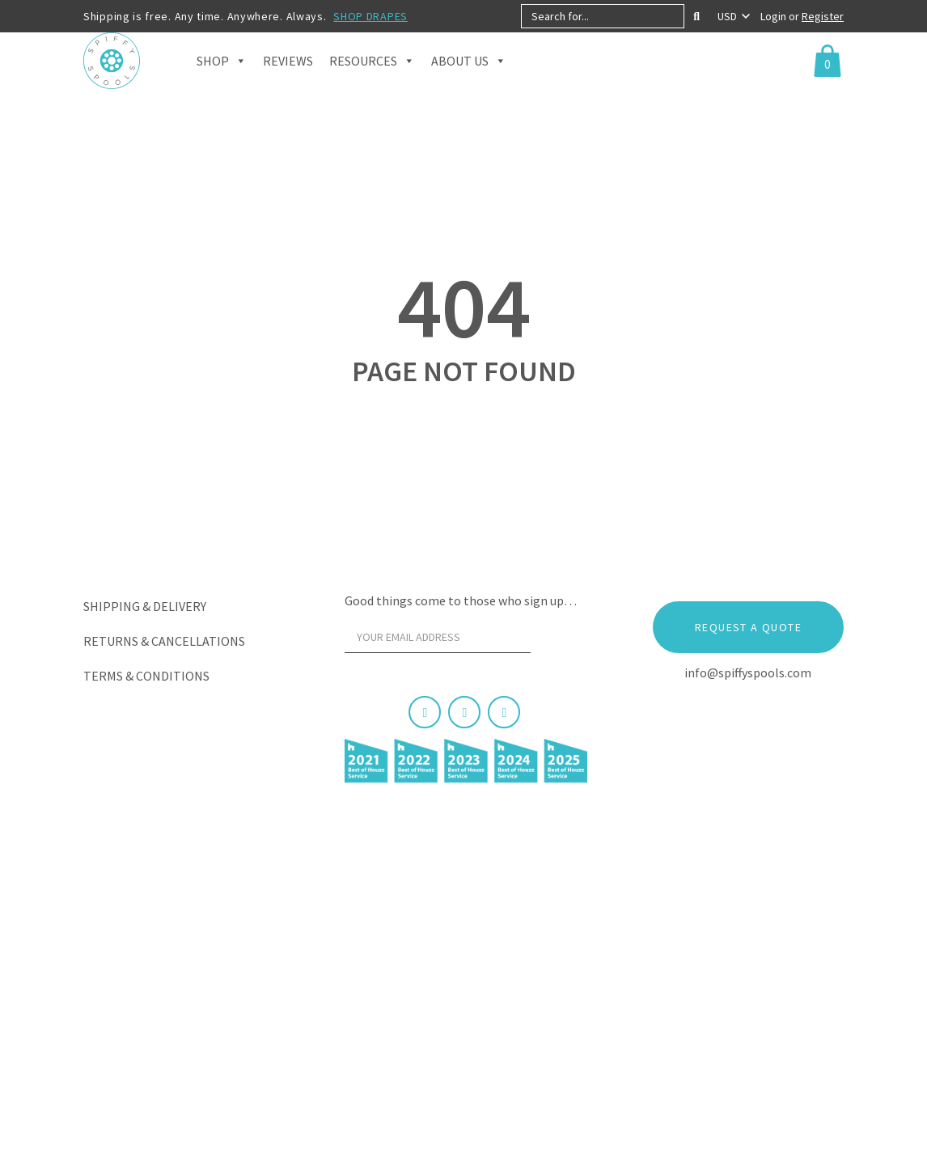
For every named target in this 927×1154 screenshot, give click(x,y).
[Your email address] (438, 637)
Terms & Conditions (146, 676)
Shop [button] (222, 80)
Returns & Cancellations (164, 641)
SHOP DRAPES (370, 16)
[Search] (696, 16)
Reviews (288, 81)
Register (823, 16)
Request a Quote (748, 627)
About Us (468, 80)
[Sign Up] (560, 641)
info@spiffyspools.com (747, 672)
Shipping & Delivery (144, 606)
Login (774, 16)
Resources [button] (372, 80)
